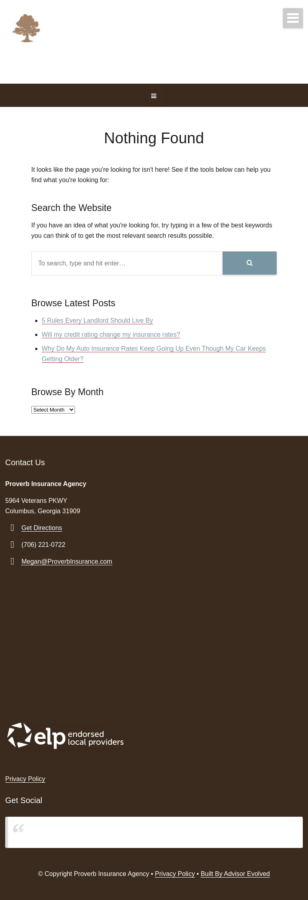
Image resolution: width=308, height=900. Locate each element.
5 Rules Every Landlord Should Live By (97, 320)
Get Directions (41, 527)
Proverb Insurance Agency (56, 832)
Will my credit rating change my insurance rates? (111, 334)
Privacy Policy (25, 778)
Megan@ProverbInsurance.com (66, 561)
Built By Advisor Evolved (235, 873)
